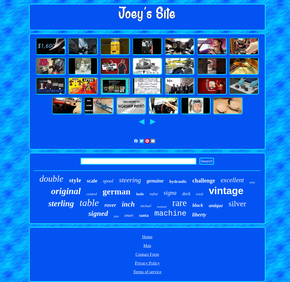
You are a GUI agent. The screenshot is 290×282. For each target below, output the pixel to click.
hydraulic (178, 181)
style (75, 180)
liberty (199, 215)
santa (144, 215)
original (66, 191)
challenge (203, 180)
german (116, 191)
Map (147, 245)
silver (237, 203)
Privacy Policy (147, 263)
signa (170, 192)
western (162, 206)
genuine (155, 181)
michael (145, 206)
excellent (232, 180)
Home (147, 237)
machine (170, 213)
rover (110, 205)
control (91, 194)
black (197, 205)
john (116, 216)
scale (92, 181)
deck (186, 193)
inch (128, 204)
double (51, 179)
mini (252, 182)
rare (179, 203)
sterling (61, 203)
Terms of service (147, 272)
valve (154, 194)
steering (130, 180)
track (199, 194)
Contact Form (147, 254)
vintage (226, 190)
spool (108, 181)
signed (98, 213)
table (89, 203)
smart (128, 215)
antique (216, 205)
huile (140, 194)
